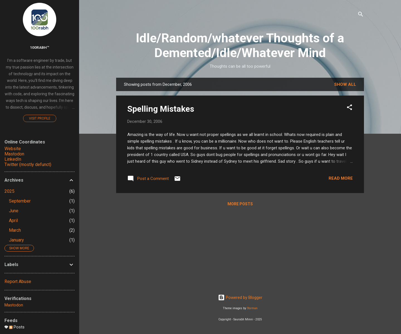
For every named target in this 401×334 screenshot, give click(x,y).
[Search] (360, 15)
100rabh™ (39, 47)
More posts (240, 204)
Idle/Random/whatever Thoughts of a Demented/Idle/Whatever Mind (240, 45)
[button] (349, 108)
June (13, 210)
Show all (345, 84)
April (13, 220)
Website (12, 148)
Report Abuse (17, 281)
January (16, 240)
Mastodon (14, 154)
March (15, 230)
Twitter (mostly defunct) (27, 164)
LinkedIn (12, 159)
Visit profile (39, 118)
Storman (252, 308)
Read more (341, 178)
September (20, 201)
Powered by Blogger (240, 297)
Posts (17, 327)
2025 (9, 191)
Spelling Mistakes (160, 109)
